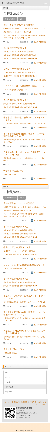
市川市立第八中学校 (15, 3)
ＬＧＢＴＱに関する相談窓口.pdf (15, 90)
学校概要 (24, 402)
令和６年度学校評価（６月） (16, 100)
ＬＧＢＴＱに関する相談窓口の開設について (24, 86)
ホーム (7, 402)
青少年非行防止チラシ (13, 171)
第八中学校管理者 (39, 42)
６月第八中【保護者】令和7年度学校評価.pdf (19, 55)
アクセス (43, 404)
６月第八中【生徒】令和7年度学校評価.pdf (18, 52)
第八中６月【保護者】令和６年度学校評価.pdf (20, 107)
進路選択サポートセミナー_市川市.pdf (17, 32)
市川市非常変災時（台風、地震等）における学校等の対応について (24, 135)
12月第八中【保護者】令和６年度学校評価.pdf (20, 76)
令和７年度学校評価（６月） (16, 48)
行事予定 (33, 402)
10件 (21, 19)
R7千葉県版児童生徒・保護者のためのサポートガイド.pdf (24, 123)
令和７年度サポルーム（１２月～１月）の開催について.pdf (24, 28)
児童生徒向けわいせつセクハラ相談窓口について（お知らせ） (24, 153)
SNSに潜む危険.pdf (10, 174)
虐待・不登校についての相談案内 (18, 25)
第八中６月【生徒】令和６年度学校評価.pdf (19, 104)
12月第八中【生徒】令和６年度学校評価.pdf (19, 72)
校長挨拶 (15, 402)
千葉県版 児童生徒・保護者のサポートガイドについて (24, 118)
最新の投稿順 (10, 19)
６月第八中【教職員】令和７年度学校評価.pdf (20, 59)
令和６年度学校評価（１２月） (17, 69)
